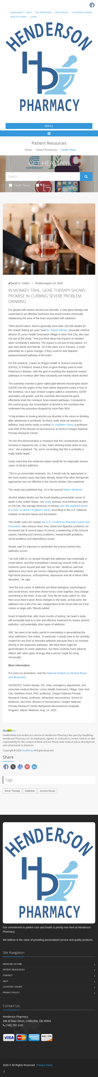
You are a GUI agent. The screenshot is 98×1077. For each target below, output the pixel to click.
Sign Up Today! (18, 17)
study (48, 501)
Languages (16, 12)
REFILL (49, 126)
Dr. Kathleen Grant (62, 424)
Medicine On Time (12, 964)
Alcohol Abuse (47, 790)
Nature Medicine (72, 489)
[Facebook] (92, 5)
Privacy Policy (11, 992)
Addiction (30, 790)
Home (28, 149)
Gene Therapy (12, 790)
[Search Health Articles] (43, 176)
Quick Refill (62, 12)
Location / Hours (82, 12)
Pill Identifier (43, 12)
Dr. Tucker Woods (56, 330)
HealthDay (27, 750)
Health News (19, 185)
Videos (43, 185)
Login (33, 17)
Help (29, 12)
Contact (7, 975)
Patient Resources (46, 149)
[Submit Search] (86, 176)
